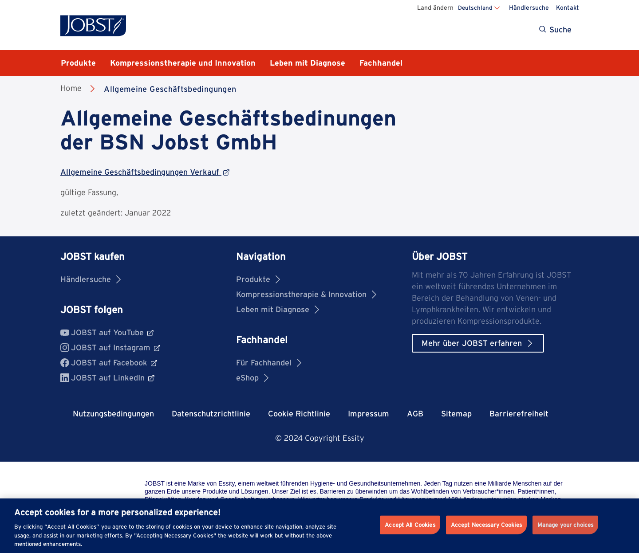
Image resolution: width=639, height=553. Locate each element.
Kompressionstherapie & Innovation (306, 294)
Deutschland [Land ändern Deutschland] (475, 7)
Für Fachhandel (268, 362)
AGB (415, 413)
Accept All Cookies (410, 525)
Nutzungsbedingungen (113, 413)
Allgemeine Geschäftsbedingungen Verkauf (144, 171)
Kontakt (567, 7)
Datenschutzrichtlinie (211, 413)
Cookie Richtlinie (299, 413)
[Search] (556, 30)
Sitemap (456, 413)
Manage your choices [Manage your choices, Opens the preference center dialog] (565, 525)
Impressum (368, 413)
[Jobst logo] (93, 25)
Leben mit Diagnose (277, 309)
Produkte (258, 279)
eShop (252, 377)
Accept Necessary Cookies (486, 525)
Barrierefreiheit (518, 413)
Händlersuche (529, 7)
